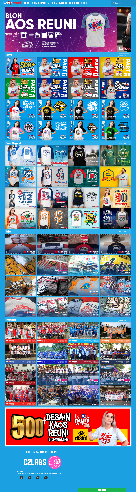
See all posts (123, 55)
